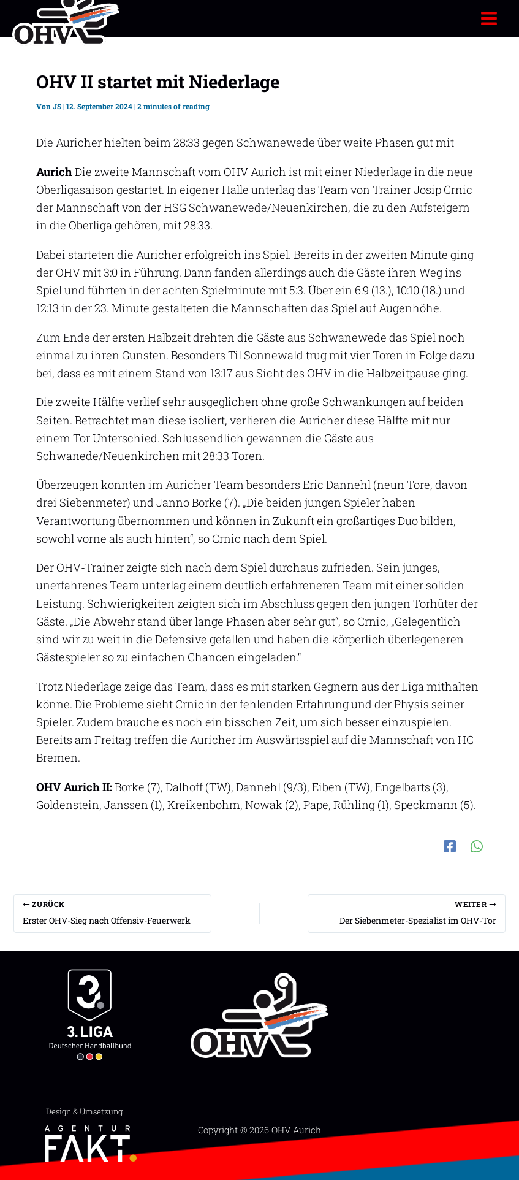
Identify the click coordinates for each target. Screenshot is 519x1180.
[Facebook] (450, 844)
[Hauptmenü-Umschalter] (489, 18)
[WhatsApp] (477, 844)
